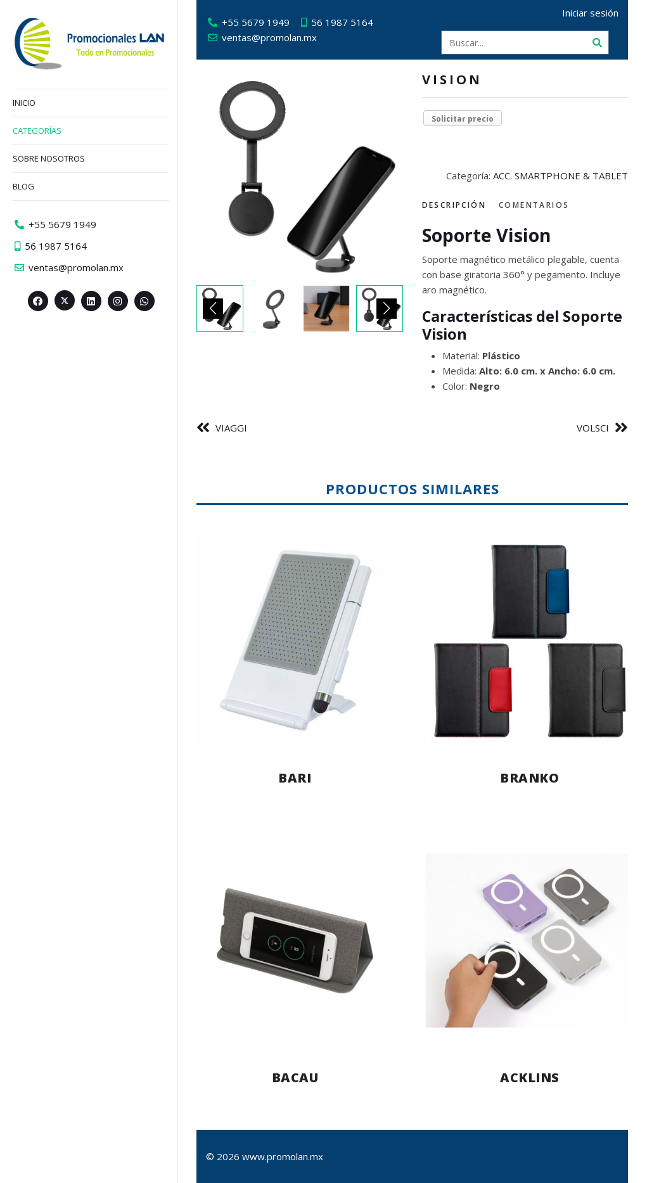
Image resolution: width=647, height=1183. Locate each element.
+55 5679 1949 (256, 22)
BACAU (295, 1077)
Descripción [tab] (454, 205)
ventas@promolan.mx (269, 37)
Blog (23, 186)
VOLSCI (593, 427)
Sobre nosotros (49, 158)
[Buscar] (596, 42)
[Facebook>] (38, 301)
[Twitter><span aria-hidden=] (64, 300)
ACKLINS (530, 1077)
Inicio (24, 102)
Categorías (37, 130)
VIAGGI (231, 427)
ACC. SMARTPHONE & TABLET (560, 175)
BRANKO (529, 777)
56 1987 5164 (342, 22)
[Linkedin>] (91, 301)
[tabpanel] (525, 308)
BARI (294, 777)
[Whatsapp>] (144, 301)
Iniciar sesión (590, 12)
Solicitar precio (463, 118)
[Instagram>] (118, 301)
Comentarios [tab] (534, 205)
